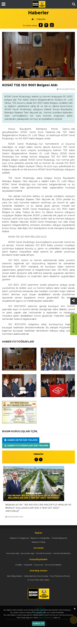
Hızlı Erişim (73, 324)
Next (41, 459)
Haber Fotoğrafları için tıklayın (26, 445)
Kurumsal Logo (27, 553)
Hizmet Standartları (62, 553)
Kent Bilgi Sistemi (15, 576)
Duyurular (38, 565)
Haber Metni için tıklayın (20, 440)
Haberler (41, 19)
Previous (36, 459)
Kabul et (38, 623)
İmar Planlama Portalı (60, 576)
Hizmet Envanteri (44, 553)
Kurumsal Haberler (53, 565)
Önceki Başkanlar (59, 538)
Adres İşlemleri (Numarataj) (36, 576)
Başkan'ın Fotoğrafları (40, 538)
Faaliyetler (28, 565)
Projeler (18, 565)
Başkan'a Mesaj (38, 542)
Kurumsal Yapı (12, 553)
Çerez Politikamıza (46, 617)
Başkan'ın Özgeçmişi (19, 538)
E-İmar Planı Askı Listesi (38, 580)
